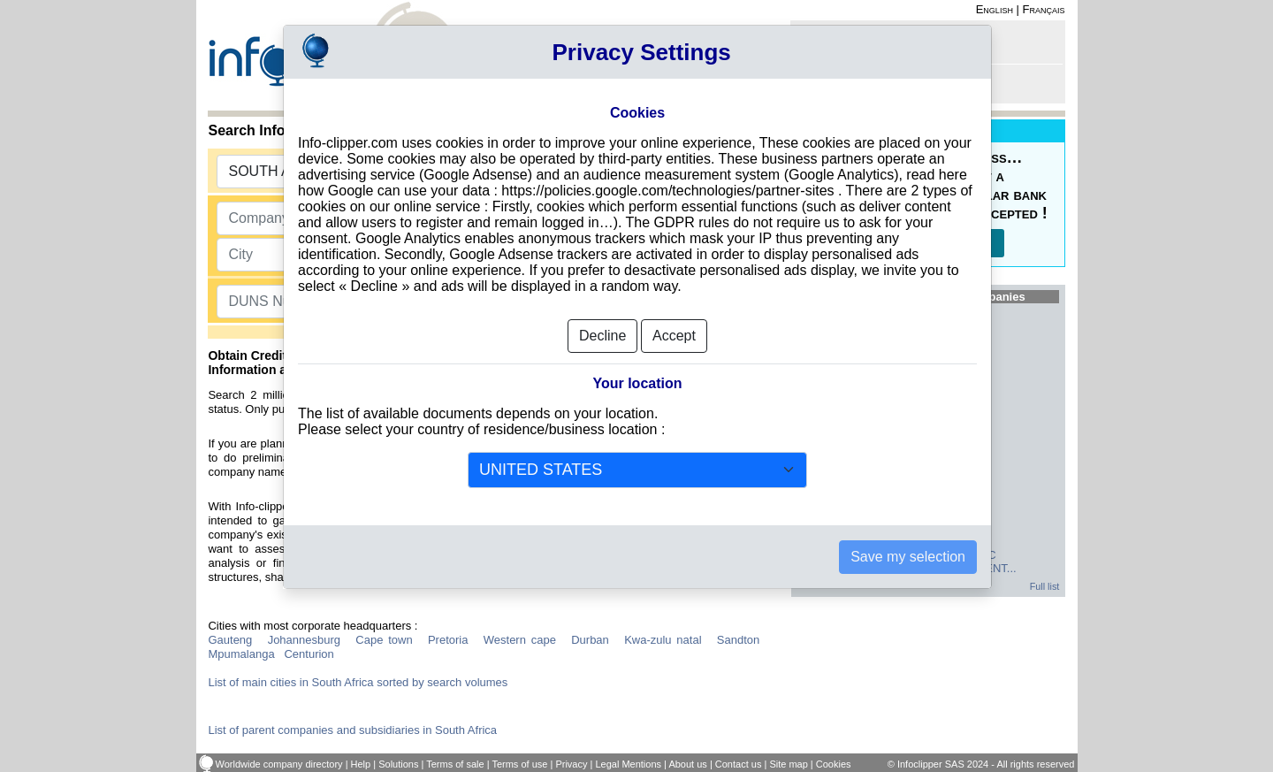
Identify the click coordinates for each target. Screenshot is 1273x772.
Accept (674, 330)
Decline (602, 330)
